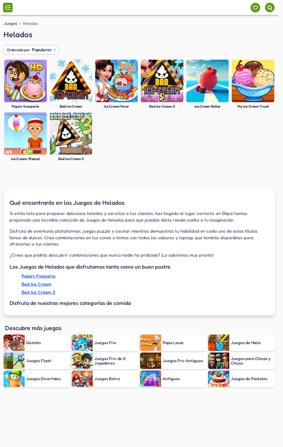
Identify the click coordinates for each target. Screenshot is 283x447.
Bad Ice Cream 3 (38, 292)
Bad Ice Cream (36, 284)
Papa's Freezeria (39, 276)
